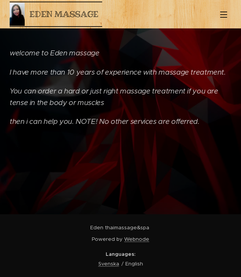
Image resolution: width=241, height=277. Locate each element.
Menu (223, 14)
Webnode (136, 239)
